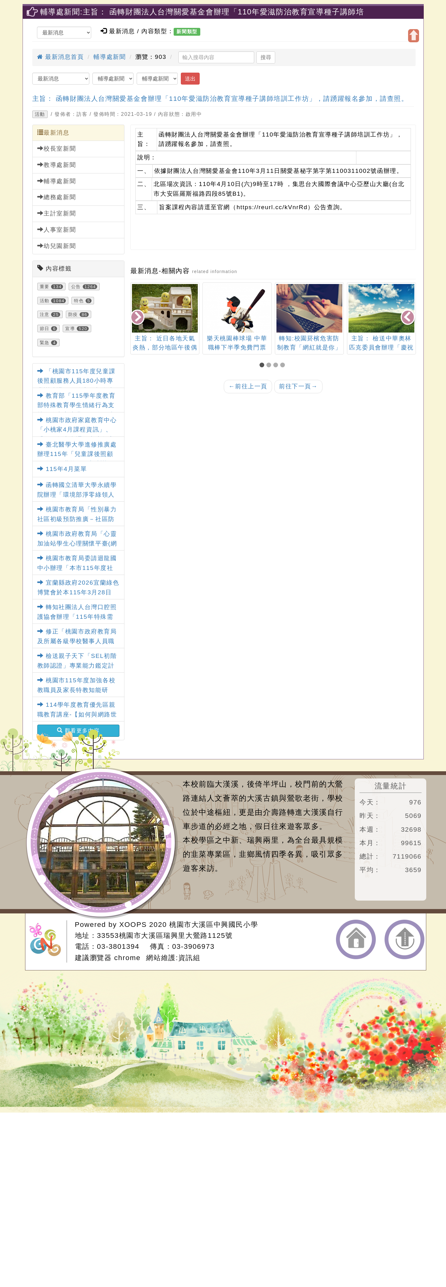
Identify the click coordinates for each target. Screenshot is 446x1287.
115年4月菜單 (62, 469)
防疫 (73, 314)
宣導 (70, 328)
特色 (79, 300)
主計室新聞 (56, 213)
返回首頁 (356, 939)
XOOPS (133, 924)
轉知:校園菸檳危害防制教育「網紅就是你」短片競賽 (309, 347)
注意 (45, 314)
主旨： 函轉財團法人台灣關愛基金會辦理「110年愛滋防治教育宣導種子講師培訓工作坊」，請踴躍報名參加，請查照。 (220, 98)
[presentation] (137, 317)
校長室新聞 (56, 148)
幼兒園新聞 (56, 245)
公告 (76, 286)
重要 (45, 286)
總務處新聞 (56, 197)
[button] (263, 365)
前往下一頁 (298, 386)
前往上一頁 (247, 386)
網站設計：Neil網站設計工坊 (48, 941)
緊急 (45, 342)
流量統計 (391, 786)
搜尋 (265, 57)
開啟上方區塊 (413, 35)
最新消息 (53, 132)
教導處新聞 (56, 164)
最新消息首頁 (60, 57)
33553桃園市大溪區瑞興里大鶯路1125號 (165, 935)
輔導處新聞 (109, 57)
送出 (190, 78)
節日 (45, 328)
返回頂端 (404, 939)
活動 (40, 114)
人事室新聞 (56, 229)
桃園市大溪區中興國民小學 (213, 924)
